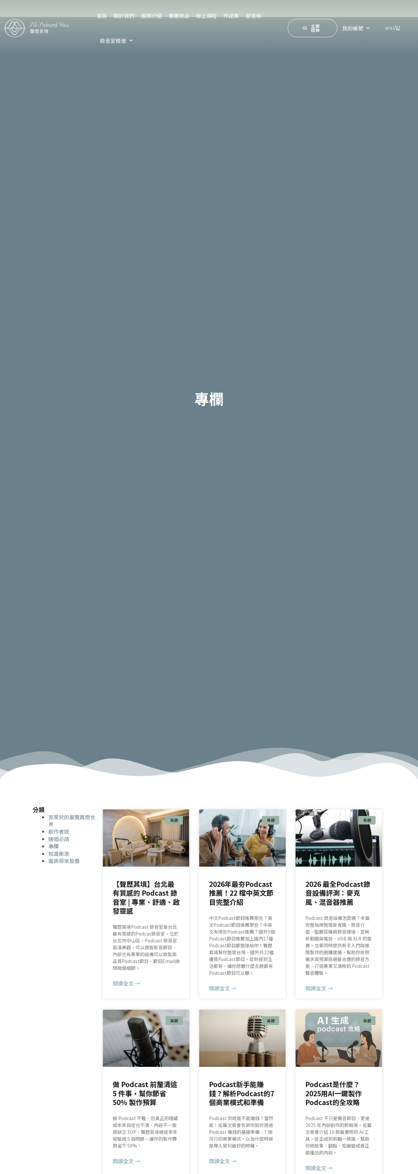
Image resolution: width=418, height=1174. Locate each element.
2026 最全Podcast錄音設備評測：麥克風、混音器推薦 (337, 893)
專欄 (53, 846)
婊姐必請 (58, 839)
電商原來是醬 (64, 861)
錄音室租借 (116, 40)
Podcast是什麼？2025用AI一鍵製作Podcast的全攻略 (333, 1093)
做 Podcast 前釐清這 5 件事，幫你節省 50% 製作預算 (145, 1093)
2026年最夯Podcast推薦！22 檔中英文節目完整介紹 (241, 893)
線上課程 (206, 16)
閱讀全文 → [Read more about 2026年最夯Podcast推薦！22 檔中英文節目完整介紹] (222, 988)
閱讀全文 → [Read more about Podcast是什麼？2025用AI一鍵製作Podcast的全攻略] (319, 1167)
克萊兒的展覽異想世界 (71, 820)
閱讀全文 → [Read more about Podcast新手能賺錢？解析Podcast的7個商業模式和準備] (222, 1161)
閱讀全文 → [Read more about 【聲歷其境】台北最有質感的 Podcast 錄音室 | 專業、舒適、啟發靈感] (126, 983)
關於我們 (124, 16)
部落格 (253, 16)
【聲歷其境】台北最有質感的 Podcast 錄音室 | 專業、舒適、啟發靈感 (146, 897)
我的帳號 (356, 28)
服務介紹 (151, 16)
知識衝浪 (58, 853)
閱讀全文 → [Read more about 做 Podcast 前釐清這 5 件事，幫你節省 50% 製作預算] (126, 1161)
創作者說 (58, 831)
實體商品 (179, 16)
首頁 (102, 16)
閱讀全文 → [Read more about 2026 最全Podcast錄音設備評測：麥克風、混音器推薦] (319, 988)
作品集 (231, 16)
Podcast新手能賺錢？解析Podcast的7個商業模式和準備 (241, 1093)
